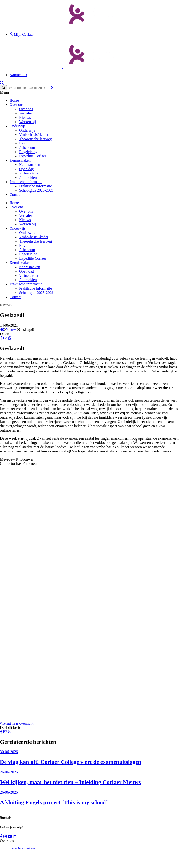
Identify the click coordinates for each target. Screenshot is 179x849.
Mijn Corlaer (22, 34)
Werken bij (27, 122)
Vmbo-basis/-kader (33, 135)
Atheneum (27, 147)
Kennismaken (20, 160)
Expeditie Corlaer (32, 156)
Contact (15, 195)
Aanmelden (18, 75)
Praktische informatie (26, 182)
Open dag (26, 169)
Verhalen (26, 113)
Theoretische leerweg (35, 139)
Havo (23, 143)
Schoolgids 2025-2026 (36, 190)
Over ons (16, 105)
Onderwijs (18, 126)
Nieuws (25, 117)
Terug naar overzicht (16, 723)
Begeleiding (28, 152)
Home (14, 100)
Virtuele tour (28, 173)
